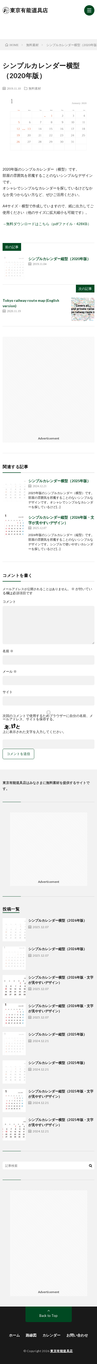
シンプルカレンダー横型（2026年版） (57, 920)
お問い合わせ (77, 1335)
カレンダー (51, 1335)
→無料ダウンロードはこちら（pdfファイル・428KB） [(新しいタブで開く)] (47, 224)
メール (10, 671)
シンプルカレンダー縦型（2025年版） (57, 1034)
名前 (8, 651)
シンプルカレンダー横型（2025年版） (59, 481)
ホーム (14, 1335)
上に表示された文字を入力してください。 (34, 732)
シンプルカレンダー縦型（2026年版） (57, 949)
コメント (9, 601)
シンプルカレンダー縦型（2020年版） (59, 258)
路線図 (31, 1335)
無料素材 (35, 88)
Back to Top (48, 1316)
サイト (8, 692)
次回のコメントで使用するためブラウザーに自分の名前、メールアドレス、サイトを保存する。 (48, 717)
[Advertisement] (50, 27)
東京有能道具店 (61, 1351)
